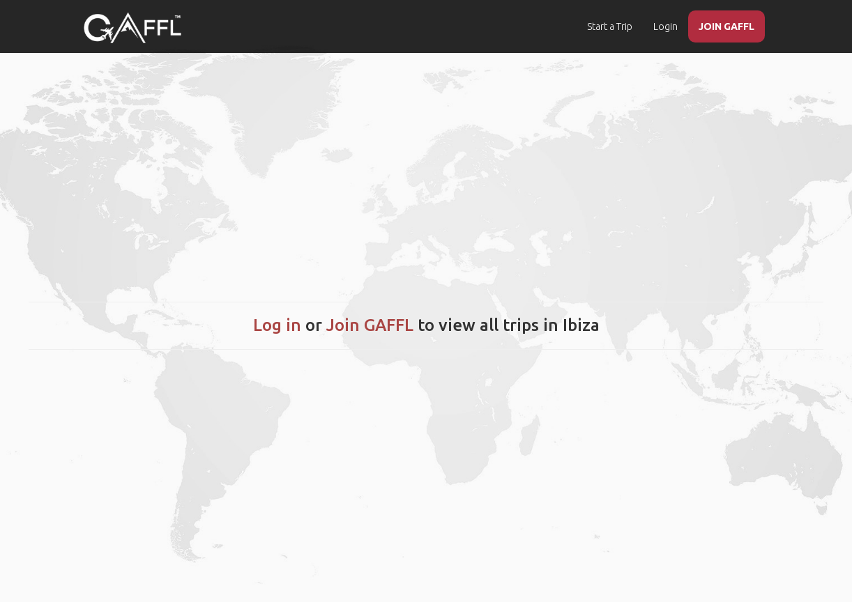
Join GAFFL (369, 325)
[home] (132, 27)
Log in (277, 325)
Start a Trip (609, 26)
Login (665, 26)
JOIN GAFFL (726, 26)
